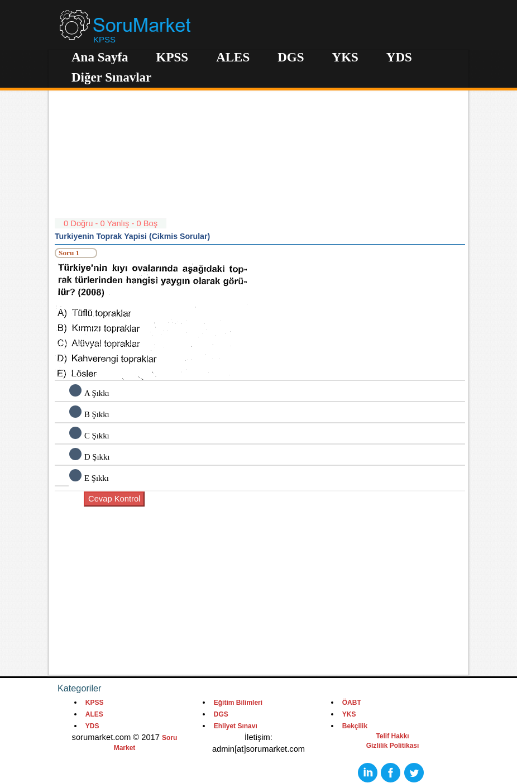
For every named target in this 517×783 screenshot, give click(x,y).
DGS (290, 57)
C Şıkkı (96, 435)
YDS (399, 57)
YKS (345, 57)
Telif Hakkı (392, 736)
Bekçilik (354, 726)
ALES (233, 57)
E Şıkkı (96, 478)
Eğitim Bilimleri (238, 702)
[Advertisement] (260, 139)
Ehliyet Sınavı (235, 726)
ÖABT (351, 702)
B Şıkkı (96, 414)
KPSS (172, 57)
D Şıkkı (96, 456)
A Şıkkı (96, 393)
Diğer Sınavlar (111, 77)
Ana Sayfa (99, 57)
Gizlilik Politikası (392, 745)
